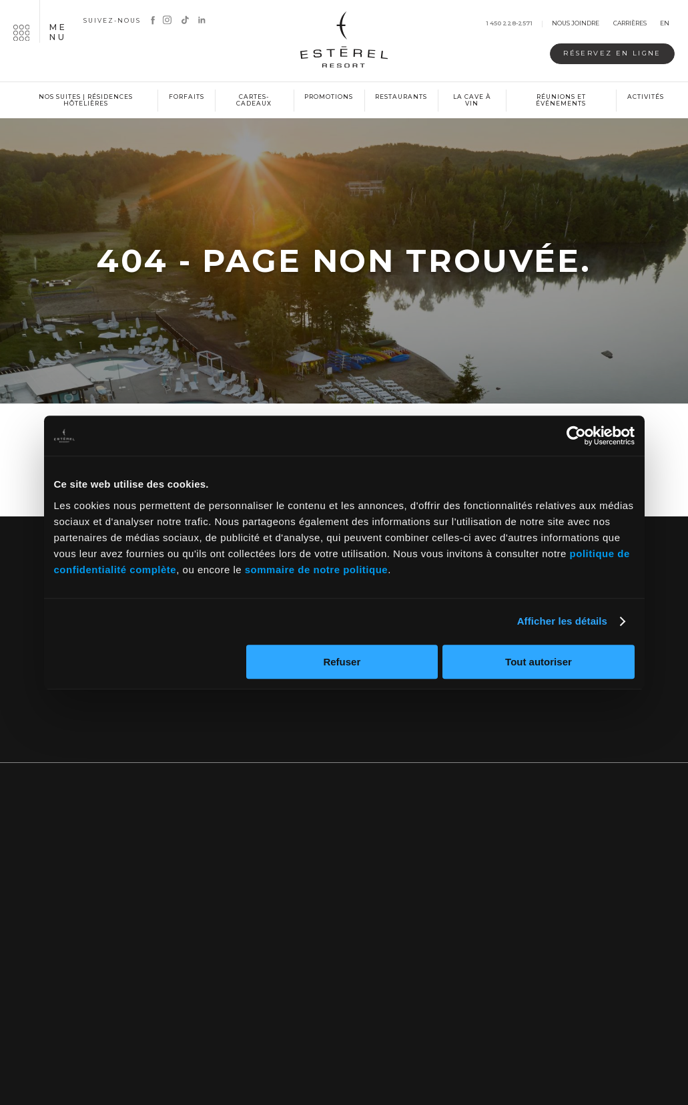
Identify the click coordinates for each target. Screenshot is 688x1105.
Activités (645, 96)
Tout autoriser (538, 661)
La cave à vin (472, 100)
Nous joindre (575, 23)
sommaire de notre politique (316, 569)
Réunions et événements (561, 100)
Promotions (328, 96)
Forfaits (186, 96)
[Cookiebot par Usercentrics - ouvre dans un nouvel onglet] (576, 436)
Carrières (630, 23)
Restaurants (401, 96)
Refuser (341, 661)
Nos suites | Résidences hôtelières (86, 100)
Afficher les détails (562, 621)
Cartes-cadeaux (254, 100)
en (664, 23)
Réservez (601, 53)
